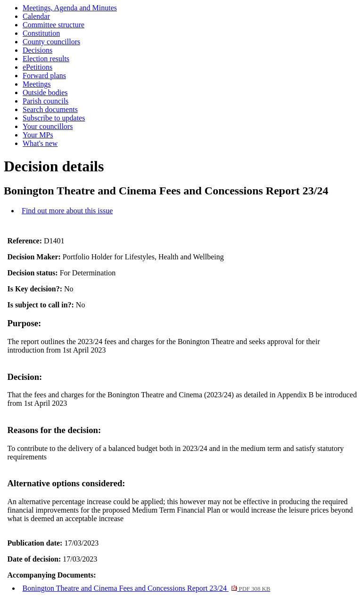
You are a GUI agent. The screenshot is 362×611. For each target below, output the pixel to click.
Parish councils (45, 101)
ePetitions (37, 67)
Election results (46, 59)
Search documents (50, 109)
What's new (40, 143)
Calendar (36, 16)
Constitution (41, 33)
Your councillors (48, 126)
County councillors (51, 42)
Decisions (37, 50)
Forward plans (44, 76)
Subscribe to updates (54, 118)
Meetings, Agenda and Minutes (70, 8)
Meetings (37, 84)
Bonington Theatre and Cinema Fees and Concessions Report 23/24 (147, 588)
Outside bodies (45, 92)
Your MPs (38, 135)
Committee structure (53, 25)
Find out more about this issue (67, 211)
